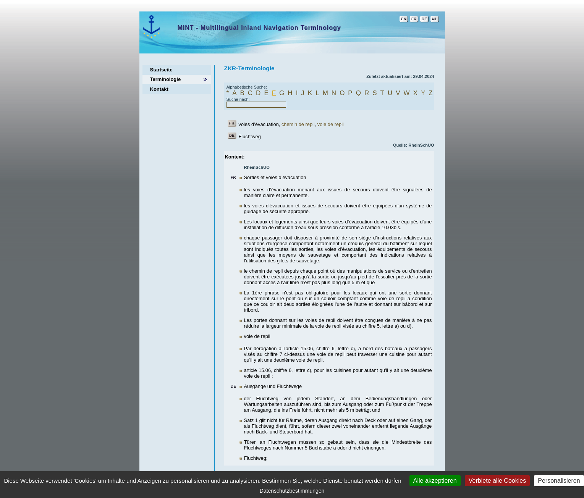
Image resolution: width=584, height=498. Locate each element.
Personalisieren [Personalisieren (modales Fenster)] (559, 480)
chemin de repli (298, 124)
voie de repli (330, 124)
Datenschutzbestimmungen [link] (292, 491)
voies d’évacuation (259, 124)
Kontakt (159, 89)
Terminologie (165, 79)
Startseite (161, 70)
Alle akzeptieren (435, 480)
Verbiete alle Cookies (497, 480)
